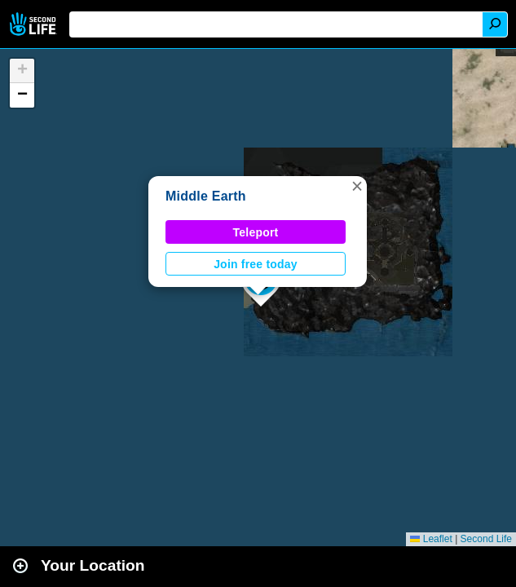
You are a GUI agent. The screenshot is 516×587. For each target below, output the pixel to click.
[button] (357, 186)
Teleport (256, 232)
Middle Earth (205, 196)
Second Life (34, 24)
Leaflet (431, 539)
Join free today (256, 264)
